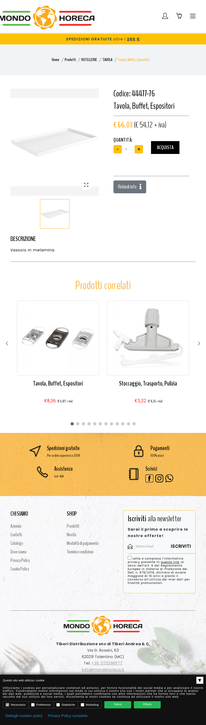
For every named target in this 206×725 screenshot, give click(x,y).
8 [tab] (111, 423)
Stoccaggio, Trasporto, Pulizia (148, 383)
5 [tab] (94, 423)
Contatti (16, 534)
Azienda (15, 526)
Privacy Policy (20, 560)
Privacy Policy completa (68, 715)
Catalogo (16, 543)
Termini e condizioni (80, 552)
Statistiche (65, 705)
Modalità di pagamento (83, 543)
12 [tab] (134, 423)
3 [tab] (83, 423)
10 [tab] (122, 423)
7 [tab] (106, 423)
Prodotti (70, 60)
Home (55, 60)
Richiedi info (130, 186)
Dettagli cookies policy (24, 715)
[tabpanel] (58, 357)
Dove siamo (18, 552)
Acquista (165, 147)
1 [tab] (72, 423)
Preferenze (41, 705)
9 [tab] (117, 423)
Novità (71, 534)
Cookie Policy (19, 569)
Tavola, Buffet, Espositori (58, 383)
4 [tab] (89, 423)
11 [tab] (128, 423)
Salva (118, 704)
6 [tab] (100, 423)
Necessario (15, 705)
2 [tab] (77, 423)
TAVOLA (107, 60)
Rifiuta (147, 704)
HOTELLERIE (89, 60)
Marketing (90, 705)
